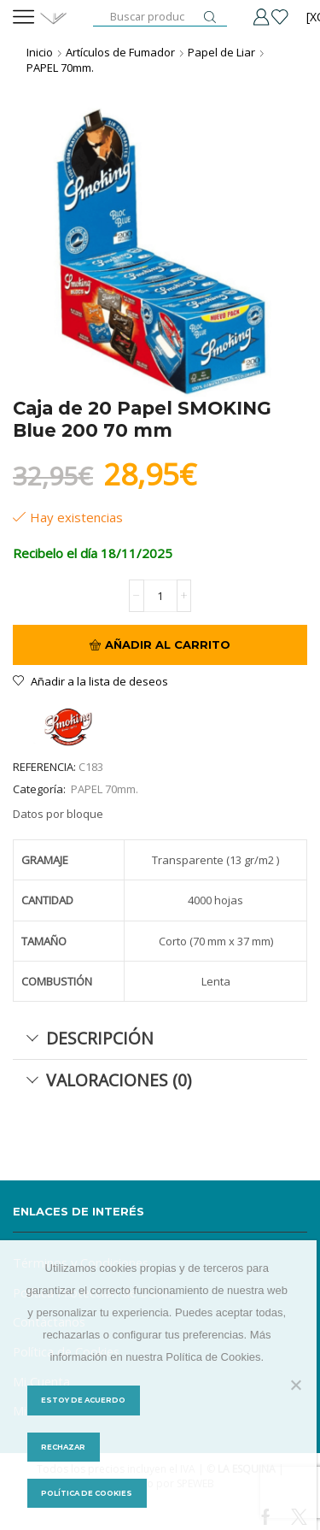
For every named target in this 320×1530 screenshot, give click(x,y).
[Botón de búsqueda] (210, 17)
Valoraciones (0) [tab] (108, 1080)
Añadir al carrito (167, 644)
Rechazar (63, 1447)
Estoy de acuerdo (83, 1400)
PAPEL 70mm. (60, 67)
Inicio (39, 52)
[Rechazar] (295, 1384)
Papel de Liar (221, 52)
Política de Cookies (86, 1493)
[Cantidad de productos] (160, 596)
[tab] (160, 1038)
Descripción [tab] (90, 1038)
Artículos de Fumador (120, 52)
